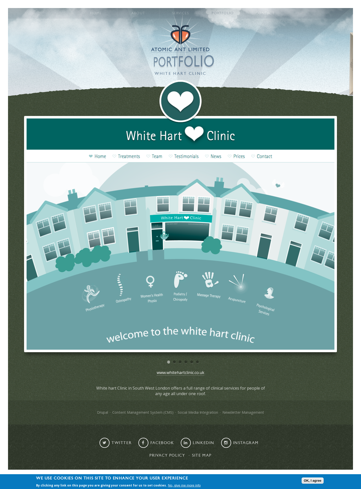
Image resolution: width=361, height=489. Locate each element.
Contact (265, 13)
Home (96, 13)
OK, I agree (312, 480)
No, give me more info (184, 485)
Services (180, 13)
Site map (202, 455)
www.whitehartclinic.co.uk (180, 372)
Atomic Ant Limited (180, 49)
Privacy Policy (167, 455)
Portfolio (223, 13)
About (138, 13)
